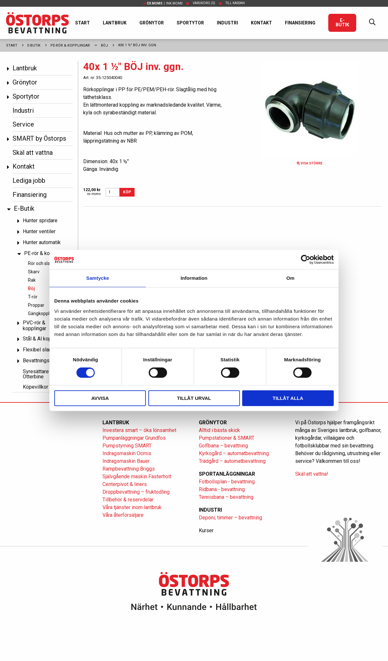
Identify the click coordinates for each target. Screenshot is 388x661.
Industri (227, 22)
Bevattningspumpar (44, 360)
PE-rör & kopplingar (70, 45)
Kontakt (261, 22)
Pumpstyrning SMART (127, 446)
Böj (104, 45)
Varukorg (204, 3)
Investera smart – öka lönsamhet (139, 430)
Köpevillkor (35, 387)
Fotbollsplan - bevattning (227, 482)
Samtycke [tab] (97, 278)
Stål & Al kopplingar (44, 339)
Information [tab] (194, 278)
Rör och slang (41, 263)
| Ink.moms (162, 3)
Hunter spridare (40, 220)
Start (82, 22)
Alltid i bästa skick (219, 430)
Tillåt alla (288, 398)
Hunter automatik (42, 242)
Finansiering (300, 22)
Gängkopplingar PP (47, 313)
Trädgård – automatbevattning (232, 461)
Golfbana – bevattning (223, 446)
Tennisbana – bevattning (226, 497)
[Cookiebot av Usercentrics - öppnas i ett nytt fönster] (306, 259)
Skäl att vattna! (311, 474)
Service (23, 124)
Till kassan (235, 3)
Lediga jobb (29, 180)
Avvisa (100, 398)
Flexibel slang (38, 350)
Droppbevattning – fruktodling (136, 492)
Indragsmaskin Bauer (126, 461)
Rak (32, 280)
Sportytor (190, 22)
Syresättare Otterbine (36, 374)
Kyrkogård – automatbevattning (234, 453)
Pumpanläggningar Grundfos (134, 438)
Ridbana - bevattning (222, 489)
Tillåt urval (194, 398)
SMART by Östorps (39, 138)
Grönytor (151, 22)
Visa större (309, 163)
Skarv (34, 271)
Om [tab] (290, 278)
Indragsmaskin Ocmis (126, 453)
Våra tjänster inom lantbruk (132, 507)
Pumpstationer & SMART (226, 438)
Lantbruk (115, 22)
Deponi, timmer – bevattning (230, 518)
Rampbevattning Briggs (129, 469)
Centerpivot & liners (124, 484)
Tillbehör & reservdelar (128, 500)
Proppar (36, 305)
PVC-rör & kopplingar (34, 325)
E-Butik (342, 23)
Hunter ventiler (39, 231)
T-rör (33, 296)
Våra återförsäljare (123, 515)
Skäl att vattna (33, 152)
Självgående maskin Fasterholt (136, 476)
